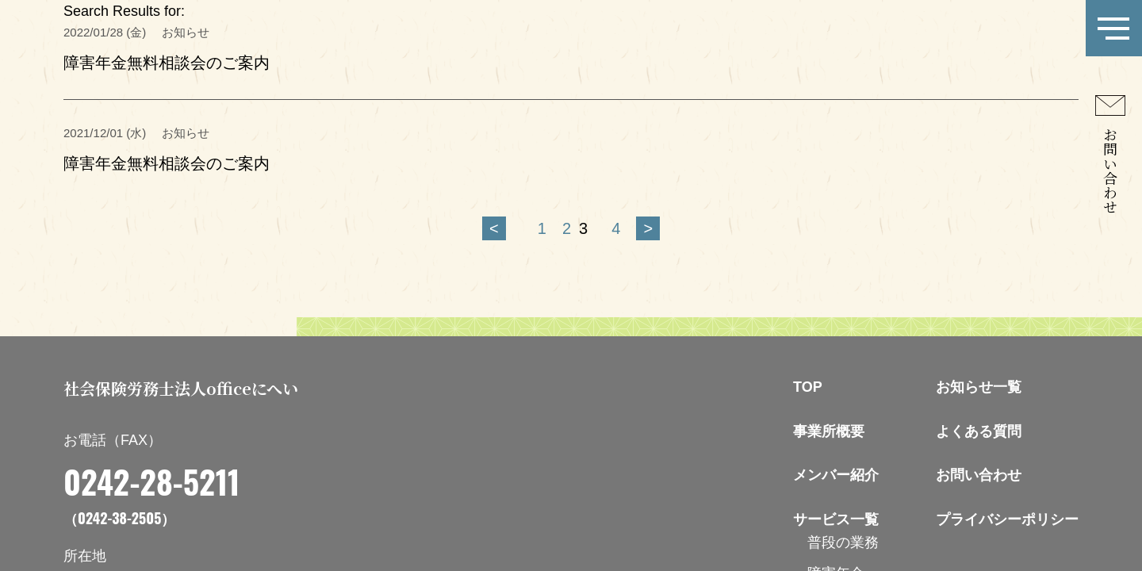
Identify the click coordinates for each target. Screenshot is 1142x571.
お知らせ (185, 133)
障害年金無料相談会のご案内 (166, 62)
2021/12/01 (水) (104, 133)
